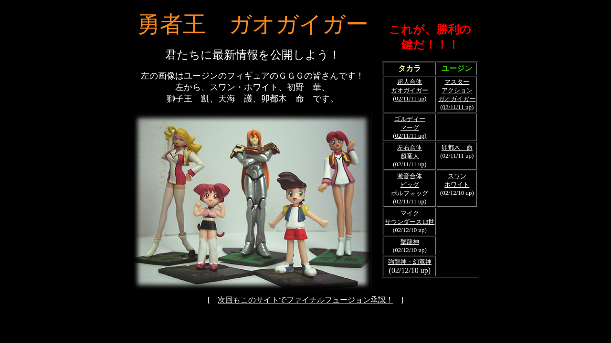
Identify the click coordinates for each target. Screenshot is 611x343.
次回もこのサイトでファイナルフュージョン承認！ (305, 300)
